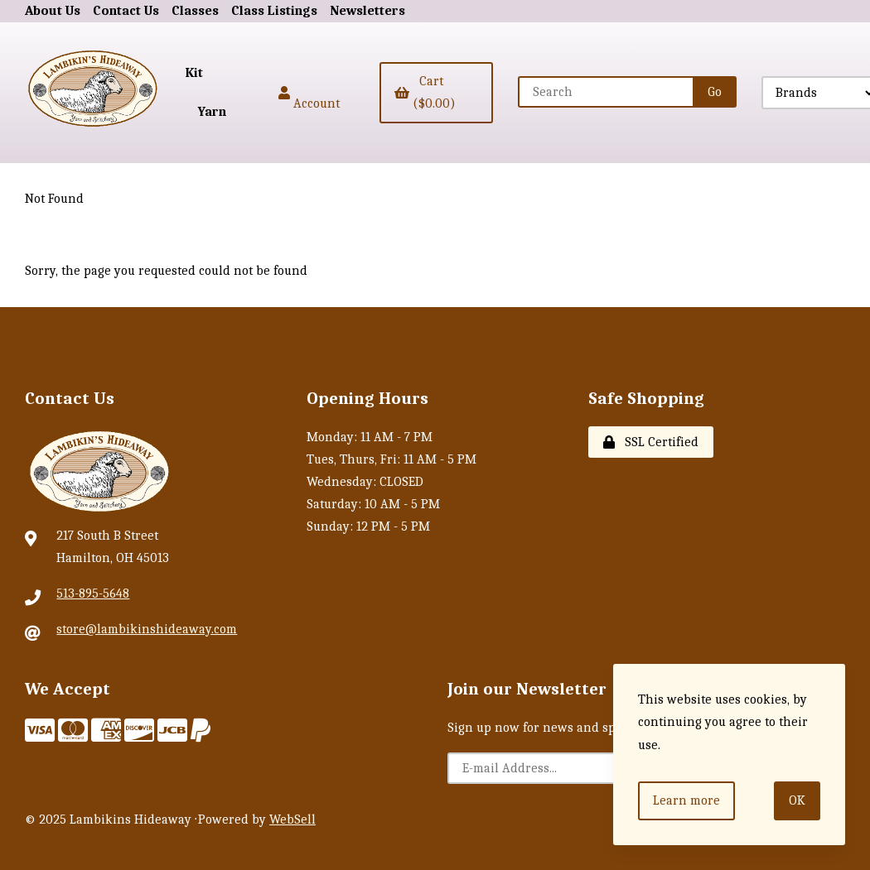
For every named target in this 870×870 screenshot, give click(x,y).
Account (309, 92)
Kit (194, 72)
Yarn (212, 111)
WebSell (292, 819)
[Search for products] (606, 92)
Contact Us (126, 10)
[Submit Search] (715, 92)
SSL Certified (650, 442)
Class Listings (274, 10)
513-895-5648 (92, 593)
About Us (52, 10)
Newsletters (367, 10)
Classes (195, 10)
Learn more (686, 800)
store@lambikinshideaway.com (146, 629)
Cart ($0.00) (425, 92)
